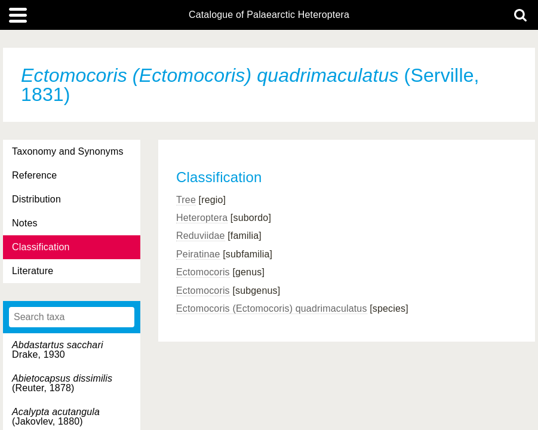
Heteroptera (202, 218)
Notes (25, 223)
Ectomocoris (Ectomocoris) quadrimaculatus (271, 308)
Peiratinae (198, 254)
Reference (34, 175)
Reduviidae (200, 236)
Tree (186, 200)
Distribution (36, 199)
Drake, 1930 (57, 350)
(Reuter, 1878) (62, 383)
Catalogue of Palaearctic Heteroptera (269, 15)
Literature (32, 271)
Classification (41, 247)
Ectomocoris (203, 272)
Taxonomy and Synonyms (68, 151)
